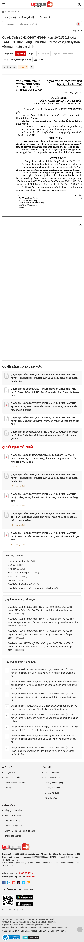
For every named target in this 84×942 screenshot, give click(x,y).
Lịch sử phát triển (12, 777)
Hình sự (12, 569)
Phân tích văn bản (52, 777)
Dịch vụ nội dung (52, 793)
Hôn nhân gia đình (18, 486)
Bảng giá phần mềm (13, 810)
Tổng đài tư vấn (51, 798)
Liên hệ (8, 788)
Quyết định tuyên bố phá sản (22, 584)
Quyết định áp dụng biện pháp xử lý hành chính (31, 588)
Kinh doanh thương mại (19, 572)
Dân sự (14, 467)
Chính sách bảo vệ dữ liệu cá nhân (20, 831)
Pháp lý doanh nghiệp (54, 783)
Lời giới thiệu (10, 772)
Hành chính (13, 576)
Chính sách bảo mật (13, 826)
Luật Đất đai (43, 931)
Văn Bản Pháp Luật (10, 931)
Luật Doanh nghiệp (29, 931)
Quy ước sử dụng (12, 821)
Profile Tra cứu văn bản (15, 783)
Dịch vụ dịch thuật (53, 788)
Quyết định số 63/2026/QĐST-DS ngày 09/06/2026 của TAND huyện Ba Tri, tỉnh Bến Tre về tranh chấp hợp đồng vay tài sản (44, 728)
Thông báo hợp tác (13, 836)
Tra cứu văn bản (52, 772)
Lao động (12, 580)
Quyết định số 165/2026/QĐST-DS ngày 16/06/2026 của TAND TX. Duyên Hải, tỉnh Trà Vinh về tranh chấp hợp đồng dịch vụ (44, 707)
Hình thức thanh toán (14, 815)
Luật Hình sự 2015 (59, 931)
